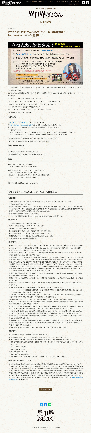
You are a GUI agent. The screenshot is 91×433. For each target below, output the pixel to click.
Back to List (46, 389)
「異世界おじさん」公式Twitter (18, 122)
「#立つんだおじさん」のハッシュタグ (21, 125)
